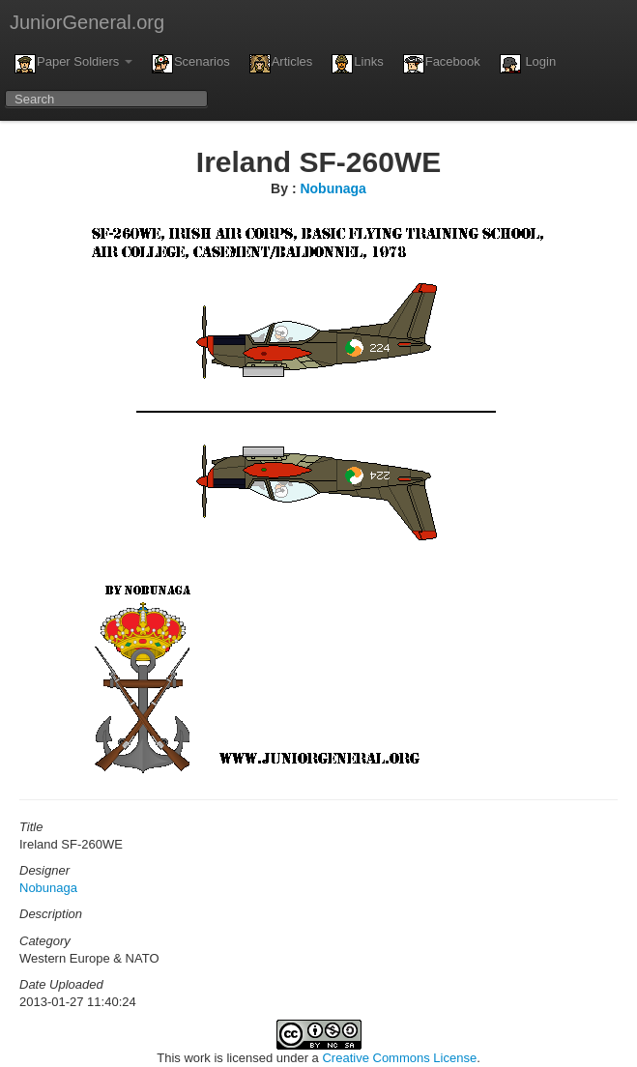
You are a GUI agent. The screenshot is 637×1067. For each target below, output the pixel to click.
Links (357, 63)
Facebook (441, 63)
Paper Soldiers (73, 63)
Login (528, 63)
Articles (281, 63)
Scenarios (191, 63)
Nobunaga (332, 188)
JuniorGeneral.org (87, 22)
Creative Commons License (399, 1058)
